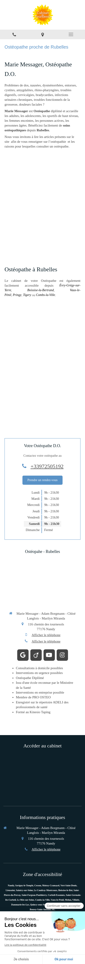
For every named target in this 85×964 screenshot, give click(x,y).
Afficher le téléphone (46, 635)
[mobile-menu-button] (71, 34)
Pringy (17, 295)
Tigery (27, 295)
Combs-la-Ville (45, 295)
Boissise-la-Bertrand (40, 290)
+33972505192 (47, 466)
